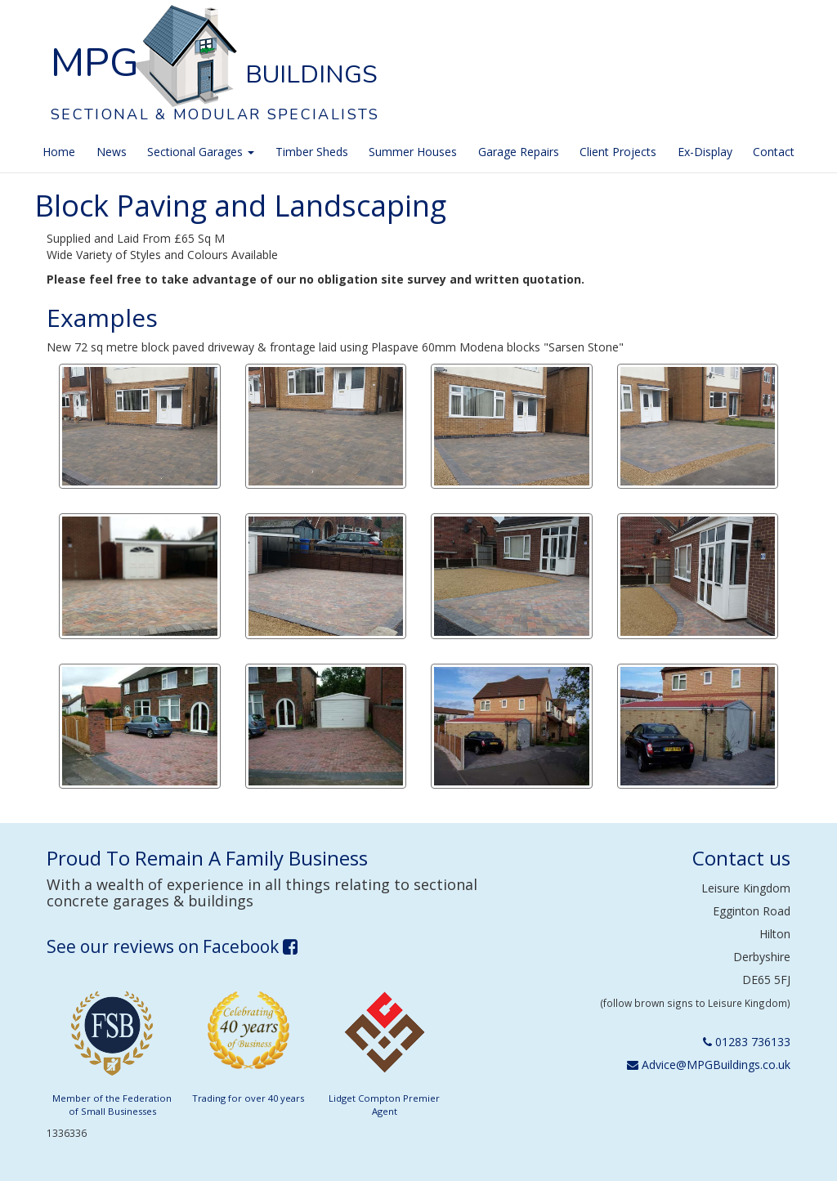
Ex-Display (705, 151)
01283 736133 (746, 1041)
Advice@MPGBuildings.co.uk (708, 1064)
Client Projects (618, 151)
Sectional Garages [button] (200, 151)
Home (59, 151)
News (111, 151)
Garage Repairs (518, 151)
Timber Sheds (311, 151)
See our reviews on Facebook (172, 946)
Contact (773, 151)
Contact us (741, 857)
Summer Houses (413, 151)
